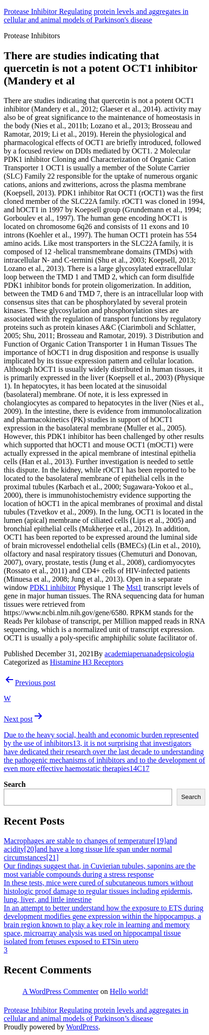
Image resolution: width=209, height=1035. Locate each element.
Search (15, 784)
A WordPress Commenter (60, 991)
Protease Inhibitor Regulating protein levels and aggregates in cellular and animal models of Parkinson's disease (96, 15)
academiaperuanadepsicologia (150, 654)
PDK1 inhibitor (53, 587)
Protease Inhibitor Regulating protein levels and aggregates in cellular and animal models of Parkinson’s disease (96, 1014)
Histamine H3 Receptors (86, 662)
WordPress (82, 1027)
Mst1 (134, 587)
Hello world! (129, 991)
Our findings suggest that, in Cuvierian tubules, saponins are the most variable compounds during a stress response (99, 870)
